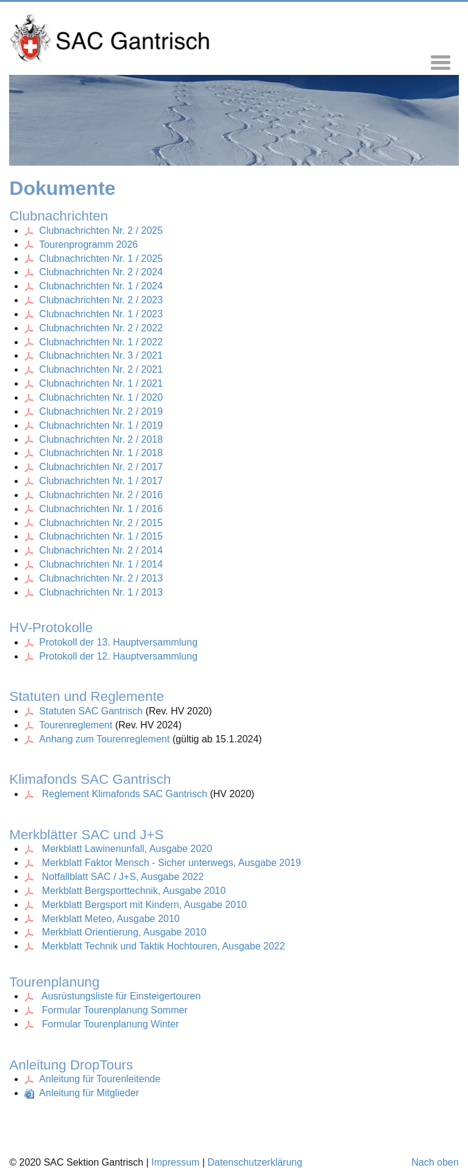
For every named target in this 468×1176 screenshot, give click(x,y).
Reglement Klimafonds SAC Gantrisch (117, 794)
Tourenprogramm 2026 (88, 244)
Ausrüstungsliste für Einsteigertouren (120, 996)
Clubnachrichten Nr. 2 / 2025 (101, 230)
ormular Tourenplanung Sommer (118, 1010)
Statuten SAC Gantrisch (84, 711)
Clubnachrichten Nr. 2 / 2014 (93, 550)
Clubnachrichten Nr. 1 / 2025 (101, 258)
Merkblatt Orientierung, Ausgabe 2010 (124, 932)
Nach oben (434, 1162)
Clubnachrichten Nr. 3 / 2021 (101, 355)
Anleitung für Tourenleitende (92, 1079)
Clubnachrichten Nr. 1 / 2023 (101, 314)
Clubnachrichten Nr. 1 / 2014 (93, 564)
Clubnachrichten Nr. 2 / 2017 (101, 467)
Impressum (175, 1162)
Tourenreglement (77, 725)
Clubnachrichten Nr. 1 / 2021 (101, 383)
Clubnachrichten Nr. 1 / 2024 (101, 286)
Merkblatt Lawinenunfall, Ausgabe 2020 (127, 848)
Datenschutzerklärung (254, 1162)
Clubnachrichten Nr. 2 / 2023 (101, 300)
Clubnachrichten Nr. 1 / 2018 (101, 453)
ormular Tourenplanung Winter (113, 1024)
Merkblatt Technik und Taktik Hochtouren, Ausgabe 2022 (163, 946)
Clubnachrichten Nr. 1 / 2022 (101, 342)
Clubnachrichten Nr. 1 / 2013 (93, 592)
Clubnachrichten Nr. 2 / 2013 (93, 578)
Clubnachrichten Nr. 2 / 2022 (101, 328)
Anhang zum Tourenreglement (105, 739)
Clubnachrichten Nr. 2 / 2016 (93, 495)
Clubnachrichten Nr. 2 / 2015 (93, 523)
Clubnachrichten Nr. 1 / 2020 (101, 397)
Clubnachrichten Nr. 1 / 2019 (101, 425)
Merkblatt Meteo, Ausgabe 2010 (111, 919)
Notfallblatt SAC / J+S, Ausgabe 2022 (123, 876)
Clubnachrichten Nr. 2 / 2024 (101, 272)
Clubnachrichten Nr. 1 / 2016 (93, 509)
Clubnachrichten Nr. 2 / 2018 (101, 439)
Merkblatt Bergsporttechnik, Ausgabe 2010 (134, 891)
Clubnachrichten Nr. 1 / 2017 (101, 481)
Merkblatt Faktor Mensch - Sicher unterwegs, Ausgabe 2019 (171, 862)
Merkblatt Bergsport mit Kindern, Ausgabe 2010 (144, 905)
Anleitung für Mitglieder (81, 1093)
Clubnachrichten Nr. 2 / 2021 (101, 369)
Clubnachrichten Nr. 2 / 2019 (101, 411)
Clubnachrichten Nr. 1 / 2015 (93, 536)
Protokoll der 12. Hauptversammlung (118, 656)
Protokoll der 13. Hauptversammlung (118, 642)
